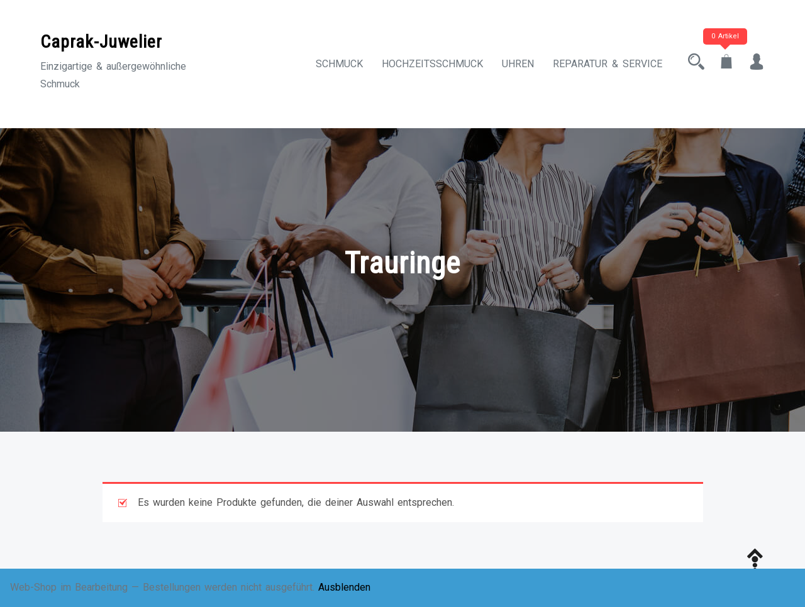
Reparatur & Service (607, 64)
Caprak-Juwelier (101, 41)
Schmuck (339, 64)
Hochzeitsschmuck (432, 64)
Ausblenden (344, 587)
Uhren (518, 64)
